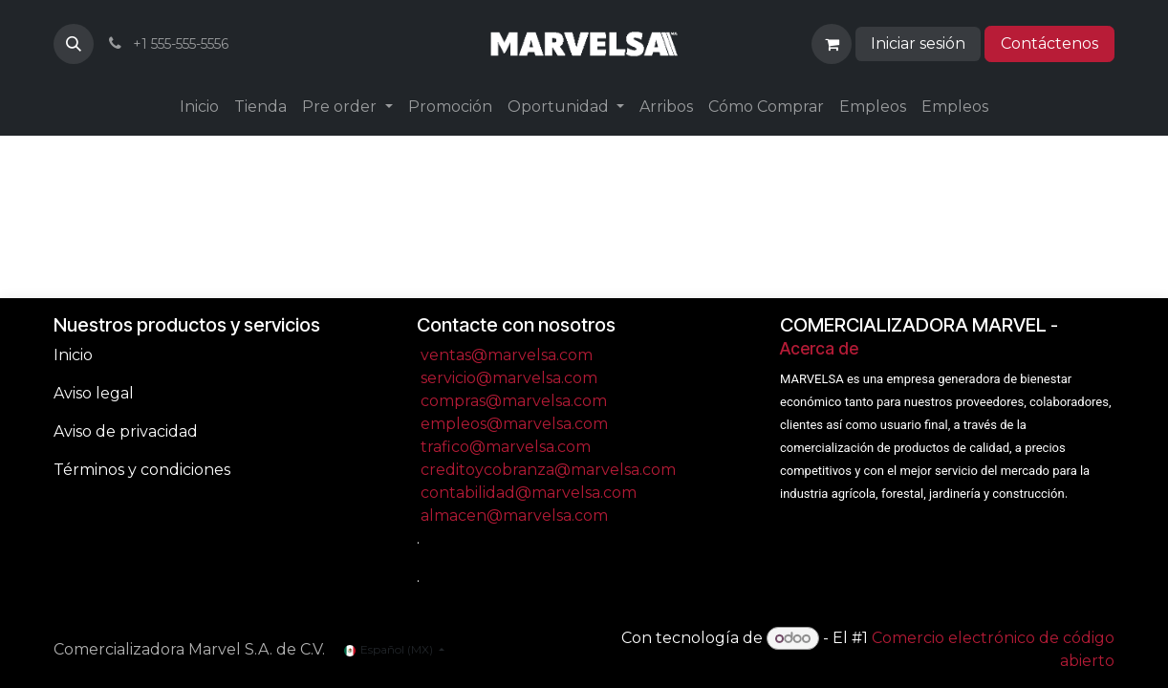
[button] (74, 44)
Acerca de (819, 348)
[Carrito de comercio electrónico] (831, 44)
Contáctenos (1049, 43)
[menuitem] (199, 107)
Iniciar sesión (918, 43)
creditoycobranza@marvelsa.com (548, 470)
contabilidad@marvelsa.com (529, 493)
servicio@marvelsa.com (509, 378)
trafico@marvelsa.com (506, 447)
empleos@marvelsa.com (514, 424)
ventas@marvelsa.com (507, 355)
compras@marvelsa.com (514, 401)
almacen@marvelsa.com (514, 515)
